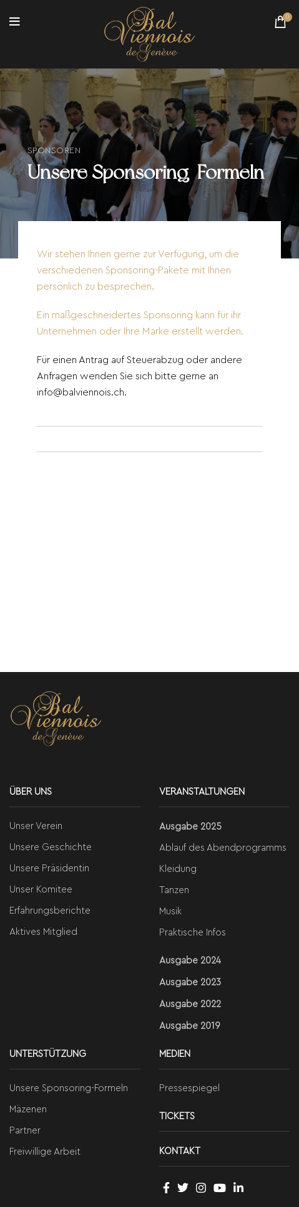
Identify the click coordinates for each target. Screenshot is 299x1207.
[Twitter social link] (183, 1187)
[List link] (74, 826)
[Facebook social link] (166, 1187)
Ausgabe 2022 (190, 1004)
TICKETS (177, 1116)
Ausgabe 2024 (190, 960)
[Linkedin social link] (238, 1187)
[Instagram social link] (201, 1187)
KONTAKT (179, 1151)
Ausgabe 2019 (189, 1026)
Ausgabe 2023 (190, 982)
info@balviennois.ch (80, 392)
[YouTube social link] (220, 1187)
